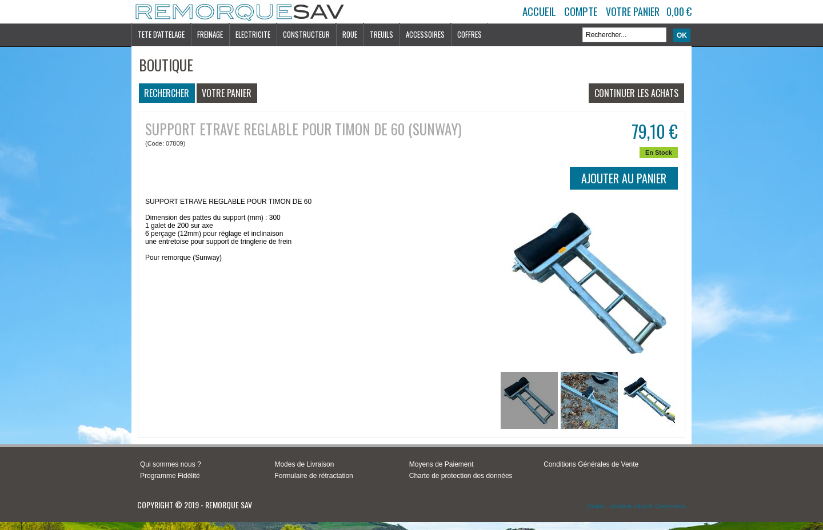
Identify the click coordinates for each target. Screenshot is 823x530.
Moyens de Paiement (441, 464)
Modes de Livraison (304, 464)
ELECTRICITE (252, 34)
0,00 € (679, 11)
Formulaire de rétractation (313, 476)
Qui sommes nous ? (170, 464)
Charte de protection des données (461, 476)
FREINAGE (210, 34)
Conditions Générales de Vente (591, 464)
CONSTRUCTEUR (306, 34)
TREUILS (381, 34)
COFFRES (469, 34)
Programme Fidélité (170, 476)
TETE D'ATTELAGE (161, 34)
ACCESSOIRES (425, 34)
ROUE (349, 34)
